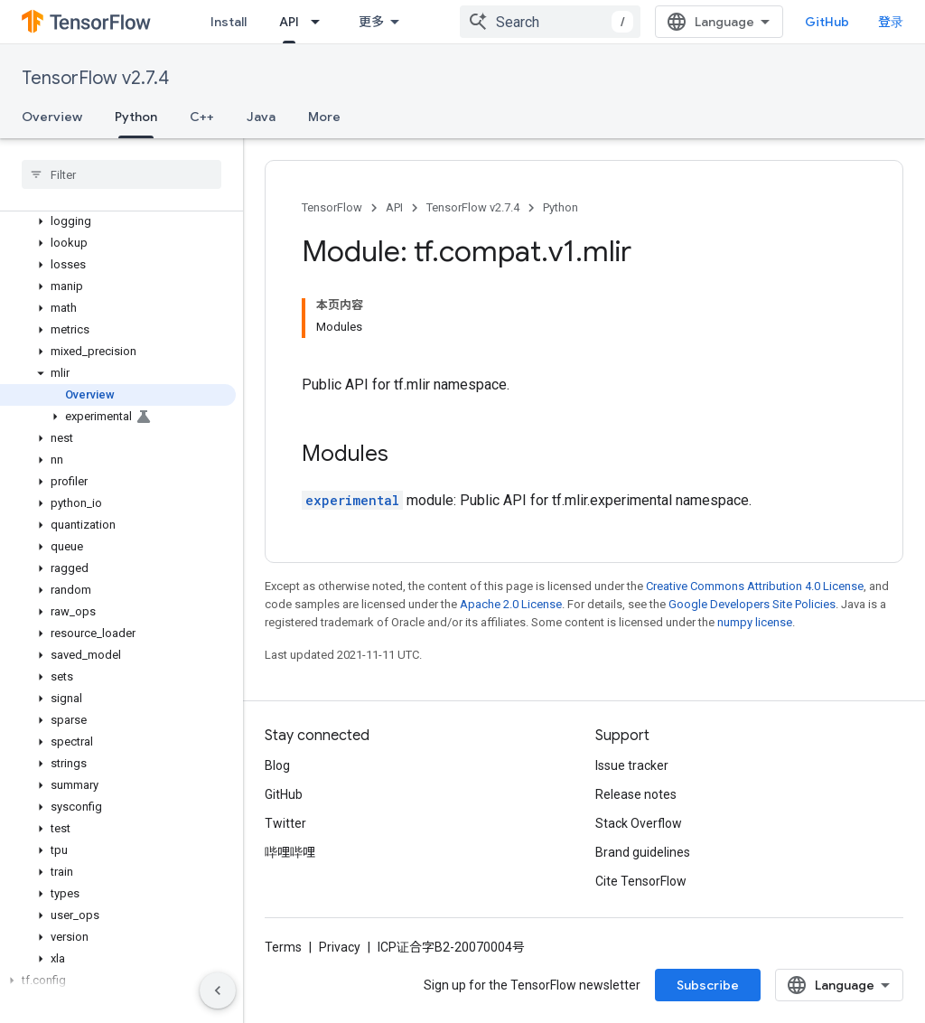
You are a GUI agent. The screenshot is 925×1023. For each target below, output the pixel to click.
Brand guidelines (642, 852)
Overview (52, 116)
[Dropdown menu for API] (320, 21)
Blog (277, 765)
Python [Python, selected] (136, 116)
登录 (890, 21)
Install (228, 22)
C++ (202, 116)
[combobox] (550, 21)
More (324, 116)
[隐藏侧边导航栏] (218, 990)
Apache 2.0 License (511, 604)
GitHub (827, 22)
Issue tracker (631, 765)
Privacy (339, 947)
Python (560, 207)
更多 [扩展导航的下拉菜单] (371, 22)
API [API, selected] (289, 22)
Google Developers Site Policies (752, 604)
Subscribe (708, 985)
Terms (283, 947)
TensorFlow (332, 207)
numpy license (754, 622)
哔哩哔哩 (290, 852)
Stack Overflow (638, 823)
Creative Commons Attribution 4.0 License (755, 586)
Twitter (285, 823)
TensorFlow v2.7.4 (95, 78)
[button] (118, 221)
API (394, 207)
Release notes (636, 794)
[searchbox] (121, 174)
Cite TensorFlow (641, 881)
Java (261, 116)
